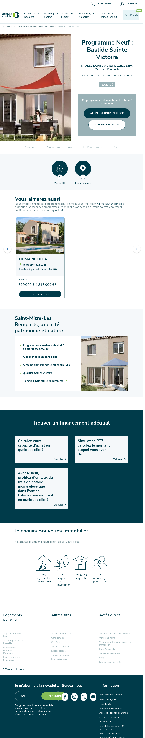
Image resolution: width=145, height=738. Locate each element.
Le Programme (93, 147)
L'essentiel (31, 147)
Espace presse (58, 651)
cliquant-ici (56, 210)
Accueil (6, 26)
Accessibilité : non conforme (113, 711)
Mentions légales (107, 699)
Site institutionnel (60, 646)
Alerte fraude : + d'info (110, 694)
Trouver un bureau (60, 655)
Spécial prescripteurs (61, 633)
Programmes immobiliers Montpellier (9, 650)
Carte (116, 147)
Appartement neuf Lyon (12, 634)
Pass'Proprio (131, 15)
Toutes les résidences (110, 653)
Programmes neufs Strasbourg (12, 658)
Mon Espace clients (109, 649)
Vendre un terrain (108, 638)
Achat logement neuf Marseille (13, 642)
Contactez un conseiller (111, 203)
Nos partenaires (59, 659)
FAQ (101, 658)
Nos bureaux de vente (110, 662)
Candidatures (57, 638)
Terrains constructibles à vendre (115, 633)
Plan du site (105, 703)
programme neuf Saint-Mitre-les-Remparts (34, 26)
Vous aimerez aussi (60, 147)
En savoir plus (40, 294)
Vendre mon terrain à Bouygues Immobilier (115, 643)
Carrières (55, 642)
